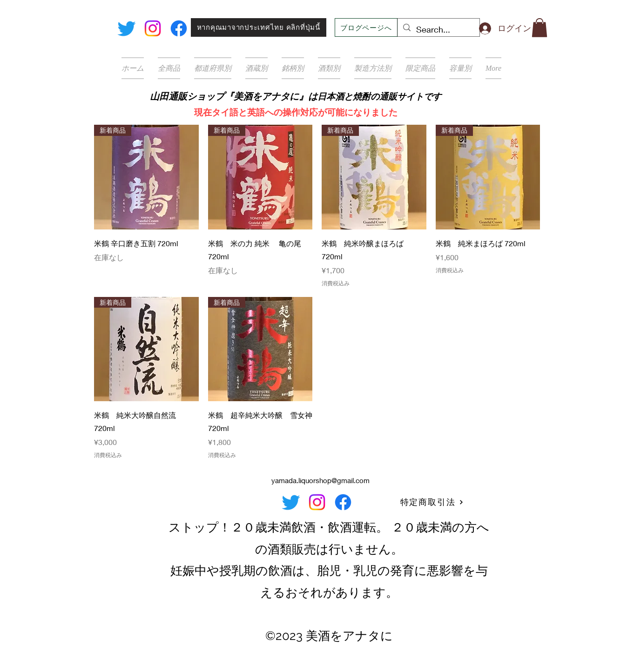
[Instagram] (152, 28)
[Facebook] (178, 28)
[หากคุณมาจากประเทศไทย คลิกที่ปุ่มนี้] (258, 27)
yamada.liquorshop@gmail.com (320, 480)
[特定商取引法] (432, 502)
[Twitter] (126, 28)
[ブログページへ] (366, 27)
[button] (539, 27)
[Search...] (438, 30)
